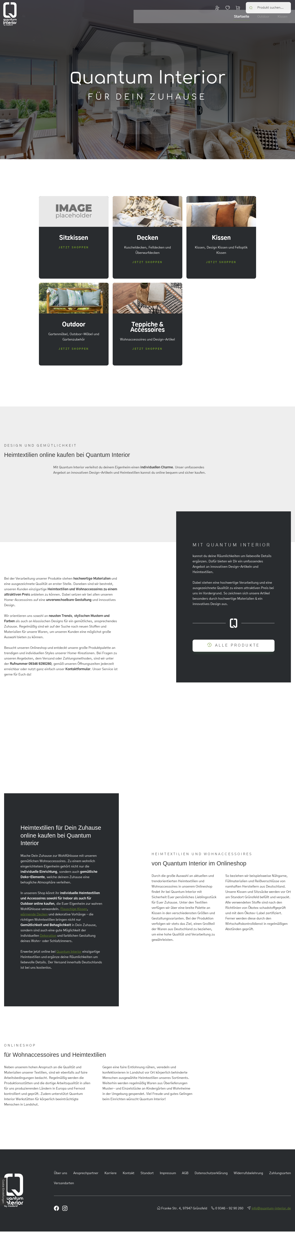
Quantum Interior (69, 955)
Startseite (182, 21)
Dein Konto (217, 7)
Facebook (261, 785)
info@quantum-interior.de (271, 1211)
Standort (147, 1176)
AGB (185, 1176)
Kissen (224, 21)
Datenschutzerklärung (211, 1176)
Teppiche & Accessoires (273, 21)
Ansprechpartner (85, 1176)
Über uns (60, 1176)
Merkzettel (228, 7)
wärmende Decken (34, 917)
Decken (242, 21)
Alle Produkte (237, 649)
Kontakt (128, 1176)
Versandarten (64, 1186)
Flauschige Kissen (73, 912)
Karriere (110, 1176)
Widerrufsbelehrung (248, 1176)
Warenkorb (238, 7)
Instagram (280, 785)
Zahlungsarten (280, 1176)
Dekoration (48, 939)
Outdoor (205, 21)
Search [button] (251, 7)
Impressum (168, 1176)
